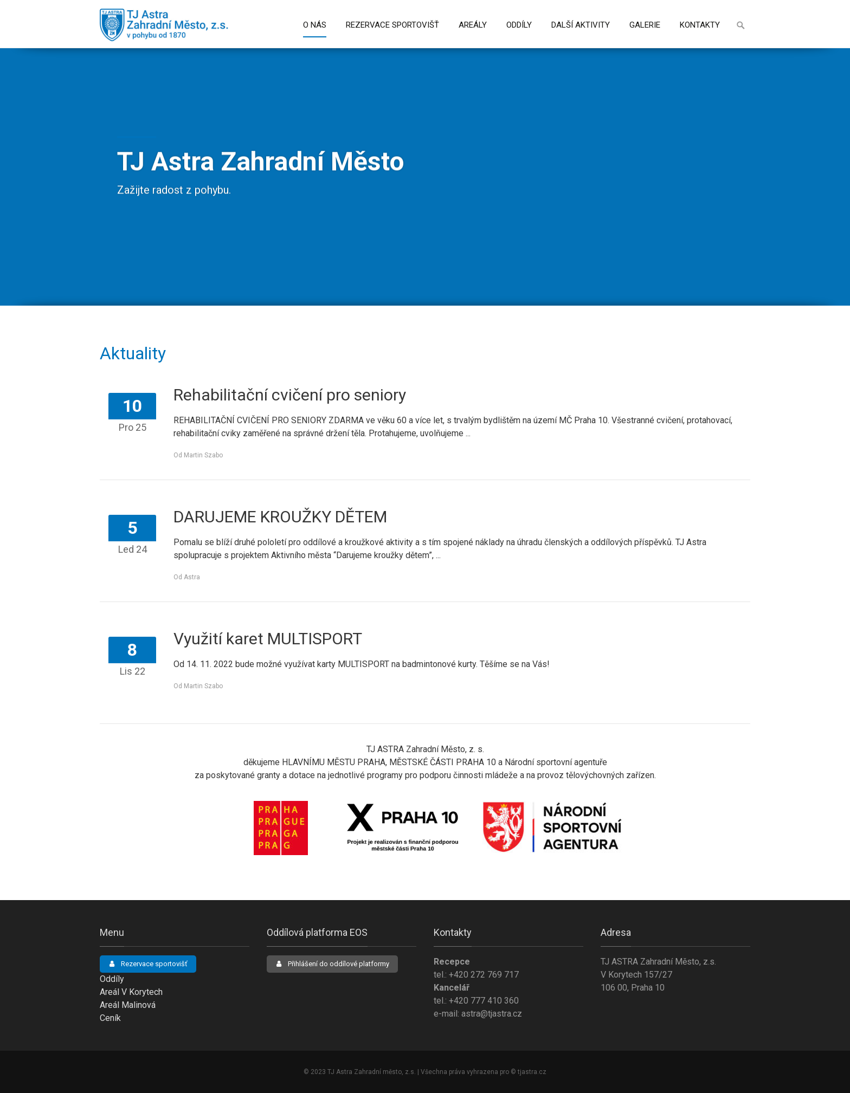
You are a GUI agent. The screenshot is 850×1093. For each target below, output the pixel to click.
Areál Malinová (128, 1005)
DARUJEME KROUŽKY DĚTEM (280, 516)
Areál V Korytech (131, 992)
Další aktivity (580, 25)
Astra (192, 577)
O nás (314, 25)
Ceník (110, 1018)
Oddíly (519, 25)
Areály (473, 25)
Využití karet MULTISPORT (267, 638)
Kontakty (700, 25)
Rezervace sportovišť (392, 25)
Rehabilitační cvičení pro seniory (289, 394)
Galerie (644, 25)
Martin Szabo (203, 455)
